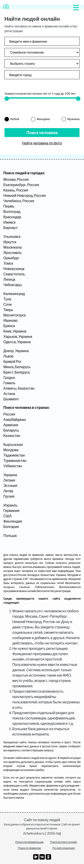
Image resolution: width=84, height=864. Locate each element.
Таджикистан (14, 455)
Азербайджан (14, 419)
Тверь (8, 309)
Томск (8, 263)
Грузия (8, 496)
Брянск (9, 326)
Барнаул (10, 227)
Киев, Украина (14, 331)
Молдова (10, 450)
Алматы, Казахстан (18, 388)
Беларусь (11, 430)
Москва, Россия (16, 179)
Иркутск (9, 242)
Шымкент (11, 399)
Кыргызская (13, 444)
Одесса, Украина (17, 342)
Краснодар (12, 217)
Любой (14, 119)
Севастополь (14, 274)
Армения (10, 425)
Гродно (9, 377)
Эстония (10, 485)
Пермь (8, 206)
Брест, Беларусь (16, 372)
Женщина (43, 119)
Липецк (9, 279)
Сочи (7, 304)
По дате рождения (63, 848)
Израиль (10, 505)
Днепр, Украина (16, 351)
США (7, 516)
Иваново (10, 320)
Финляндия (12, 521)
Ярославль (12, 252)
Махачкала (12, 247)
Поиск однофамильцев (29, 842)
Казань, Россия (15, 190)
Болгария (11, 526)
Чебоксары (12, 284)
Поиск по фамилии (29, 848)
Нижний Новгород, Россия (24, 195)
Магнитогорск (14, 315)
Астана (9, 393)
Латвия (9, 480)
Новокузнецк (13, 268)
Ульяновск (11, 236)
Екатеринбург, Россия (21, 185)
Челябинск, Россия (18, 201)
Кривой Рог (12, 361)
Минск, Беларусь (17, 367)
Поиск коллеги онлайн (63, 842)
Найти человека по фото (42, 143)
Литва (8, 491)
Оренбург (11, 258)
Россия (9, 414)
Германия (11, 510)
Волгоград (11, 211)
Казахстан (11, 435)
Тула (7, 299)
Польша (10, 535)
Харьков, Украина (17, 336)
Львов (8, 356)
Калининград (14, 293)
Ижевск (9, 222)
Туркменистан (14, 460)
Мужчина (73, 119)
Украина (10, 475)
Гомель (9, 383)
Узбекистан (12, 466)
